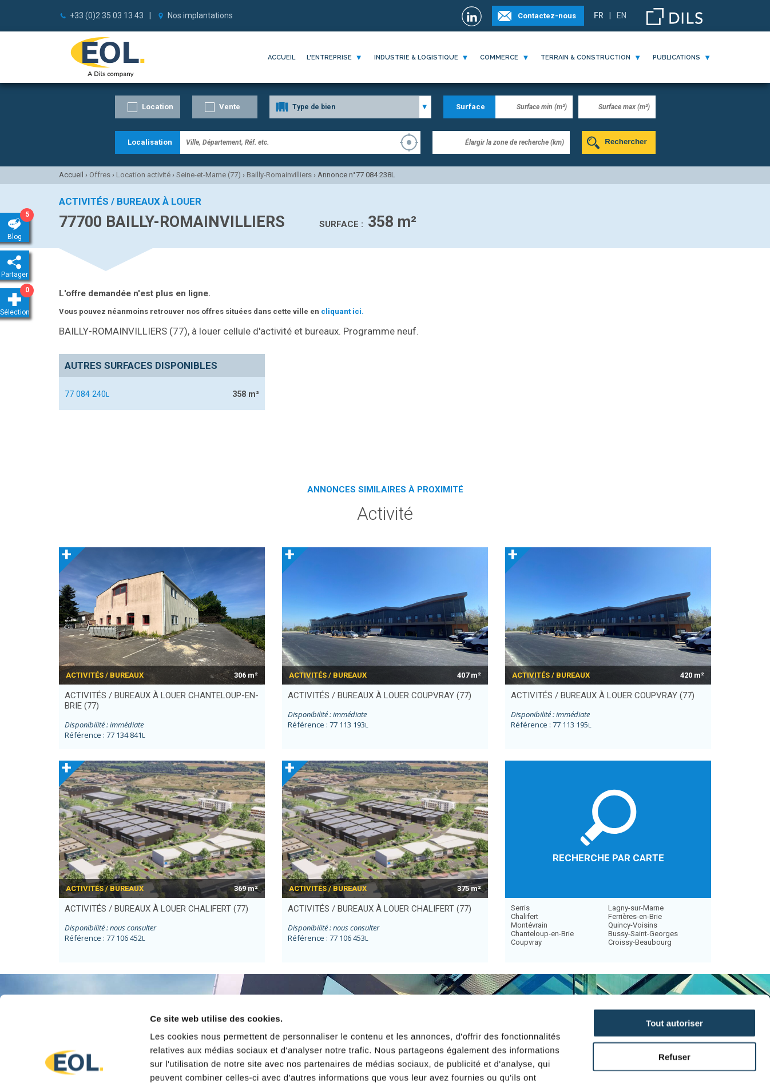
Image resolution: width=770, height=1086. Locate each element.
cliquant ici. (342, 311)
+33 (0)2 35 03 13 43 (107, 15)
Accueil (281, 57)
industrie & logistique (416, 57)
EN (621, 15)
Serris (520, 908)
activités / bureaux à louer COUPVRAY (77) (379, 695)
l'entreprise (329, 57)
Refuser (674, 978)
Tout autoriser (674, 944)
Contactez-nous (547, 15)
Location (157, 106)
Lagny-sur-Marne (636, 908)
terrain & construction (585, 57)
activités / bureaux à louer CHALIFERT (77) (156, 909)
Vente (229, 106)
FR (599, 15)
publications (676, 57)
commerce (499, 57)
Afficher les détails (630, 1063)
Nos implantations (200, 15)
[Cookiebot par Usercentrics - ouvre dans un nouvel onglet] (74, 1063)
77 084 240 (87, 394)
